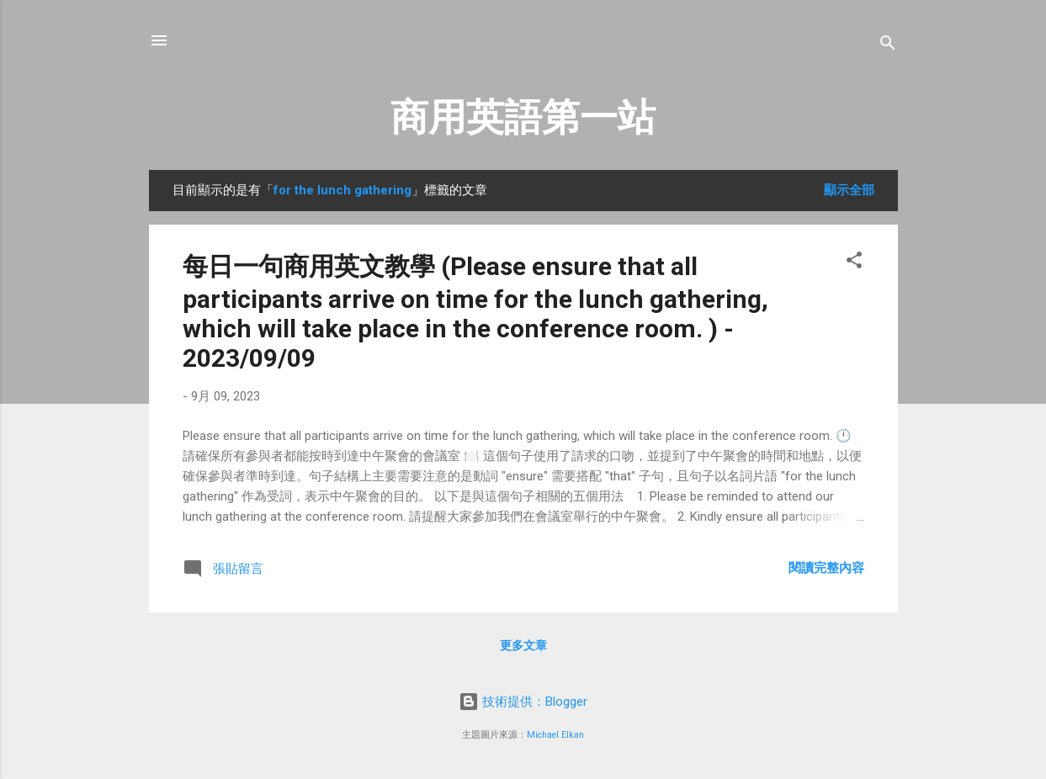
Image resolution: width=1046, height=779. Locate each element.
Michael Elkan (555, 734)
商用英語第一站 (523, 117)
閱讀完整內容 (826, 567)
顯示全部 (849, 190)
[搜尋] (888, 46)
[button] (854, 263)
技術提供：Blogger (523, 701)
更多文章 (523, 645)
